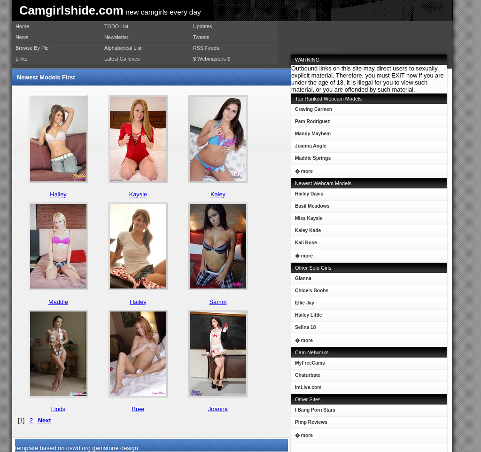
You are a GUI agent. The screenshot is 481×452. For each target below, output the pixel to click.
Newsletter (116, 37)
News (22, 37)
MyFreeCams (310, 363)
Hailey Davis (307, 195)
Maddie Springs (311, 160)
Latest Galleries (122, 59)
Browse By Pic (32, 48)
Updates (202, 26)
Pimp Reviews (311, 422)
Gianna (301, 280)
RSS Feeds (206, 48)
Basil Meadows (310, 207)
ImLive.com (308, 387)
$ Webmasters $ (211, 59)
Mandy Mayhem (311, 135)
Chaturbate (307, 375)
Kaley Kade (306, 232)
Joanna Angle (308, 147)
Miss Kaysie (307, 220)
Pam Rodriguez (310, 123)
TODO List (116, 26)
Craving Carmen (311, 111)
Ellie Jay (302, 304)
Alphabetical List (122, 48)
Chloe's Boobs (309, 292)
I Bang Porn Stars (315, 410)
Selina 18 (303, 329)
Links (21, 59)
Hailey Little (306, 316)
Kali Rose (304, 244)
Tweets (201, 37)
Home (22, 26)
